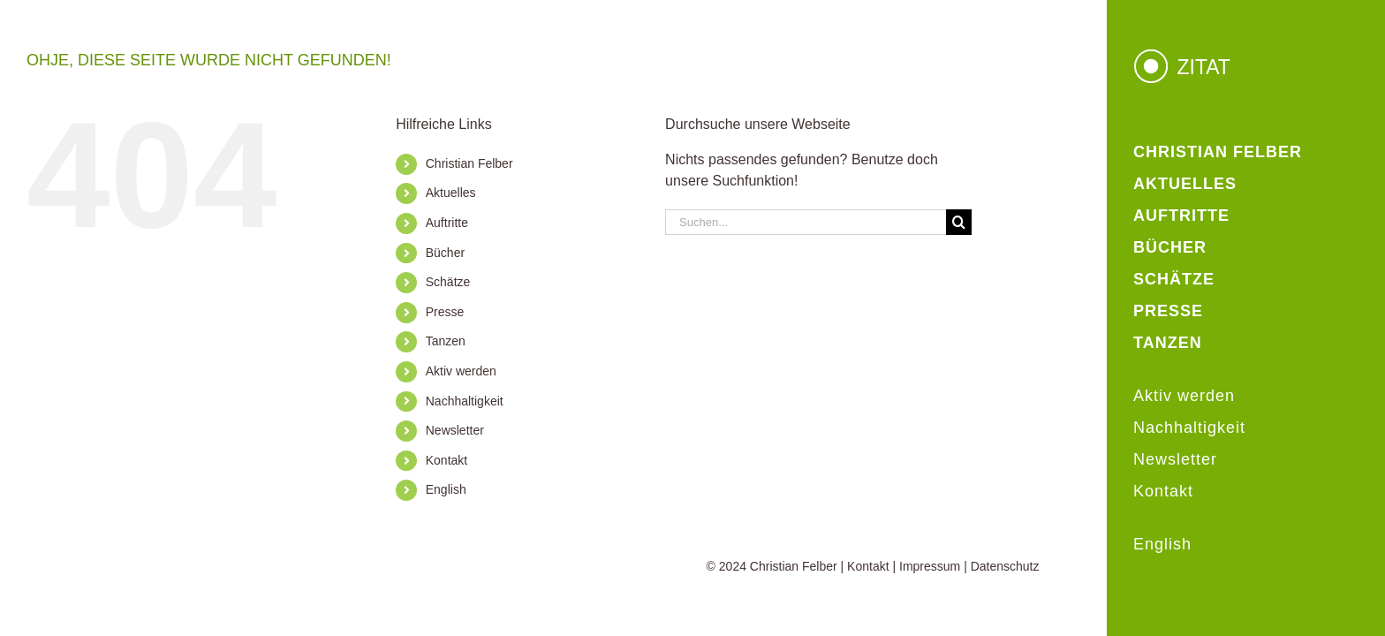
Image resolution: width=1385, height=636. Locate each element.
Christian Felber (469, 163)
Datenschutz (1005, 566)
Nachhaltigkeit (464, 401)
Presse (445, 312)
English (446, 489)
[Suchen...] (805, 222)
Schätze (448, 282)
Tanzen (445, 341)
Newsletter (455, 430)
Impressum (929, 566)
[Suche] (959, 222)
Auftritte (447, 223)
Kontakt (446, 460)
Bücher (445, 253)
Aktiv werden (461, 371)
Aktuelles (451, 193)
